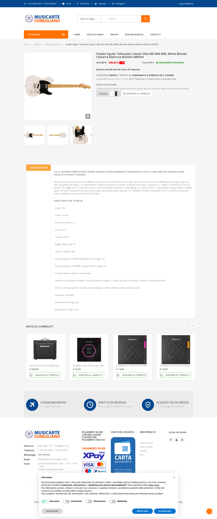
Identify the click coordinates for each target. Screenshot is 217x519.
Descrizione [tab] (38, 167)
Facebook (84, 3)
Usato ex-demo (87, 34)
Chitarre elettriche (53, 44)
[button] (174, 477)
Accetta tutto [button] (165, 511)
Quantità (103, 93)
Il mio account (146, 443)
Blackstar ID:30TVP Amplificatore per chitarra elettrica (54, 365)
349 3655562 (44, 454)
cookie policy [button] (153, 485)
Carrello (143, 450)
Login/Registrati (185, 3)
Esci (141, 454)
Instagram (120, 3)
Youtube (102, 3)
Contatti (147, 34)
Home (69, 34)
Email (68, 3)
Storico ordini (146, 446)
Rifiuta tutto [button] (142, 511)
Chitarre (37, 44)
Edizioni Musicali (126, 34)
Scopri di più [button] (52, 511)
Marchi (106, 34)
